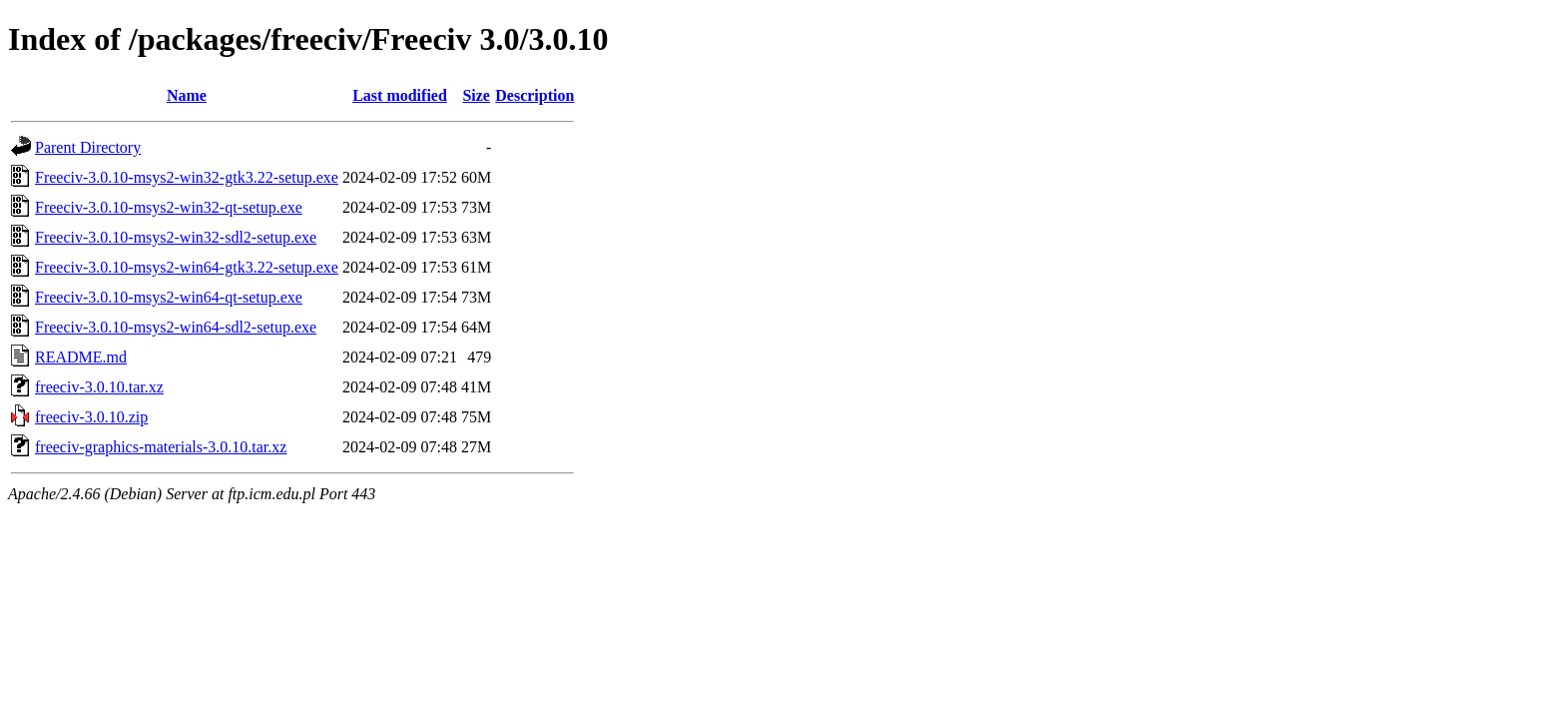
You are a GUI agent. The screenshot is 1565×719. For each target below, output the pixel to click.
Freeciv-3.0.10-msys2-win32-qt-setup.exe (168, 207)
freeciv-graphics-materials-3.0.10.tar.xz (160, 446)
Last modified (399, 95)
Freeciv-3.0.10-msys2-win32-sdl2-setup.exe (175, 237)
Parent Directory (88, 147)
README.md (81, 357)
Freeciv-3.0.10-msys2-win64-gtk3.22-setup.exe (186, 267)
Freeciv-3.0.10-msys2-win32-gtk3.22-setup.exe (186, 177)
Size (476, 95)
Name (187, 95)
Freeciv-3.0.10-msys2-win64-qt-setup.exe (168, 297)
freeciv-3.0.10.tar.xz (99, 386)
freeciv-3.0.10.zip (91, 416)
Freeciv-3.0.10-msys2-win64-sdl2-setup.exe (175, 327)
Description (534, 95)
